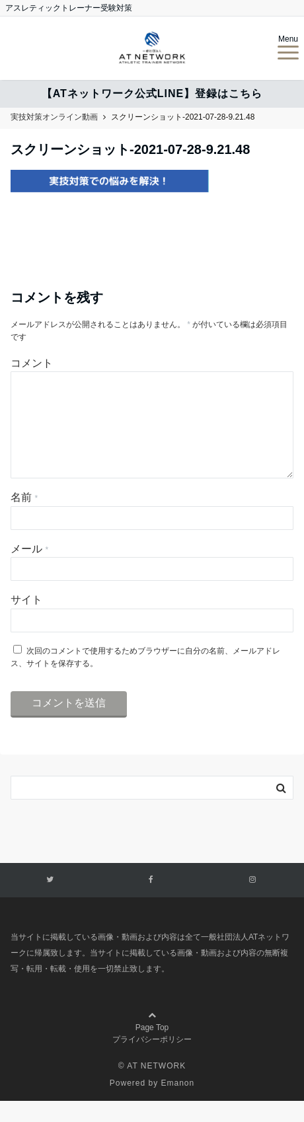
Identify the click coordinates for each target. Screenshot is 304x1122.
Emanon (178, 1104)
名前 (24, 518)
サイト (26, 620)
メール (29, 570)
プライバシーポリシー (152, 1060)
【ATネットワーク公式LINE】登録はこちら (152, 93)
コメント (32, 363)
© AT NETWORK (152, 1087)
